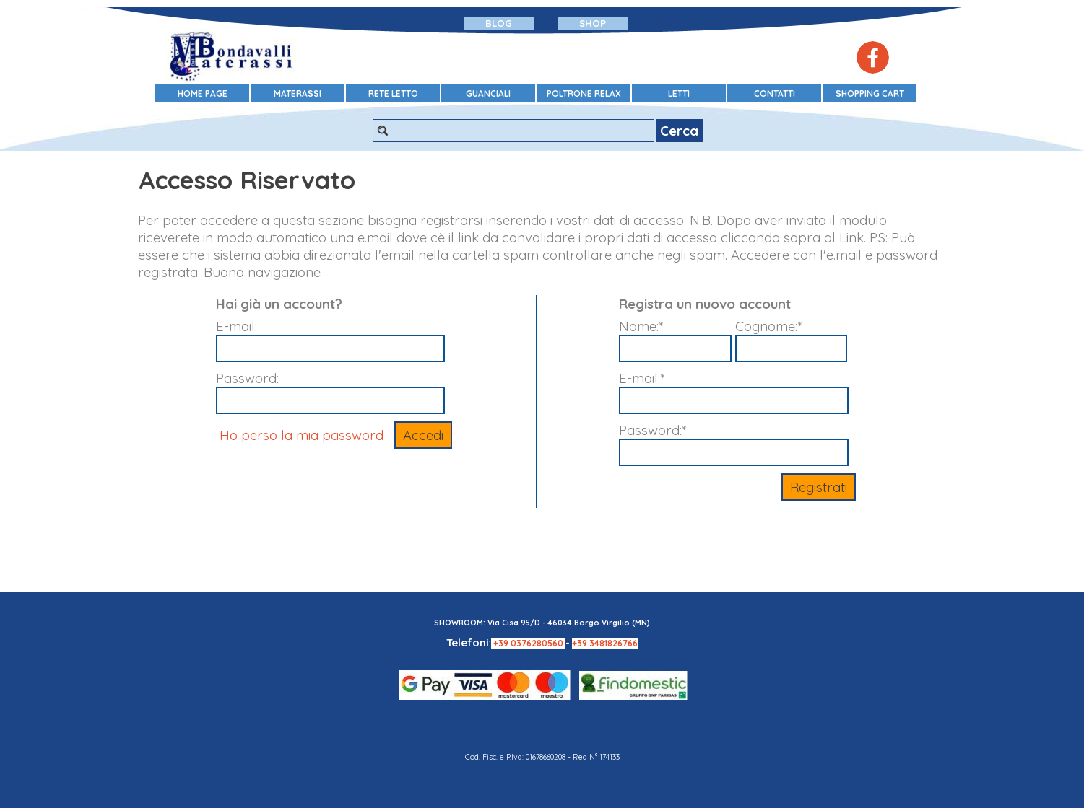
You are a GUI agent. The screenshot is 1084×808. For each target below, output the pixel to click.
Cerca (679, 130)
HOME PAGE (202, 93)
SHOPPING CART (870, 93)
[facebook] (873, 57)
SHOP (592, 23)
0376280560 (538, 643)
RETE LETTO (393, 93)
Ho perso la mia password (301, 435)
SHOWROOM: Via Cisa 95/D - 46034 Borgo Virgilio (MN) (542, 623)
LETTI (679, 93)
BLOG (498, 23)
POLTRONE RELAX (584, 93)
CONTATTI (774, 93)
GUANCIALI (488, 93)
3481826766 (613, 643)
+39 (502, 643)
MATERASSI (297, 93)
